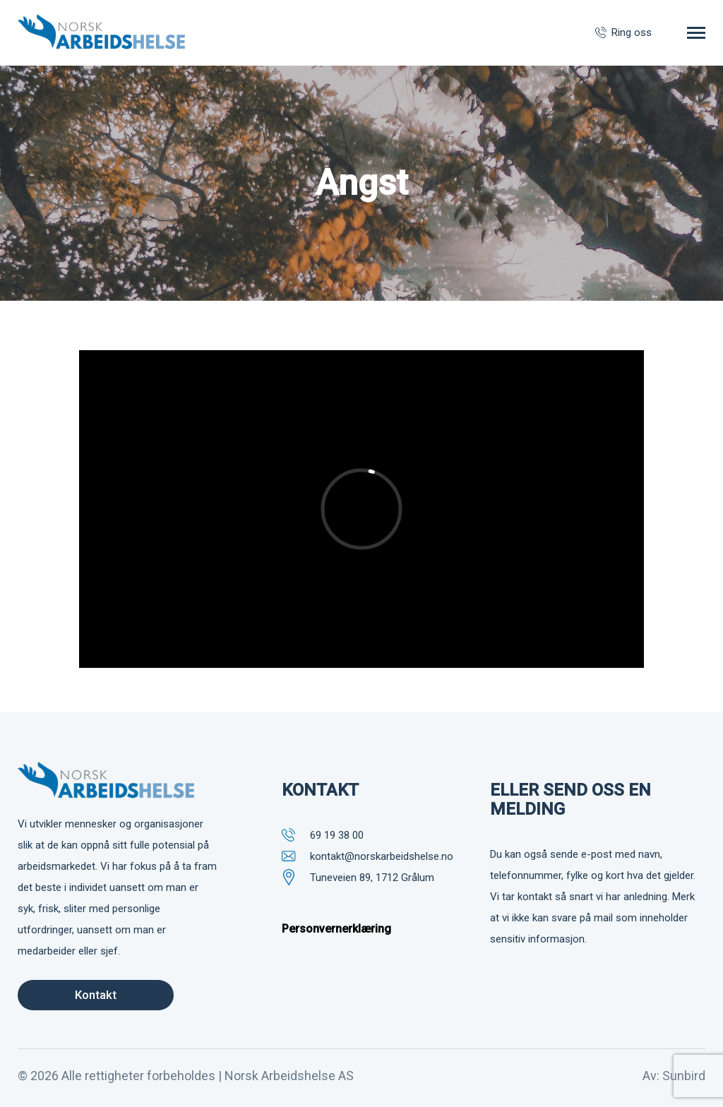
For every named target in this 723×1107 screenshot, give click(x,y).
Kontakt (95, 995)
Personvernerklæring (336, 929)
